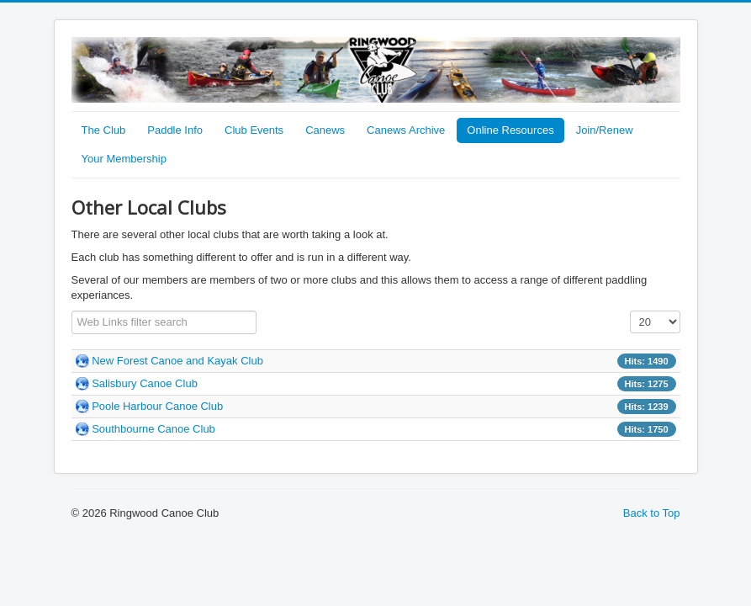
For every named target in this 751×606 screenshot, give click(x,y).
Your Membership (124, 158)
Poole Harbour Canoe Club (157, 406)
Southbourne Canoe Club (153, 429)
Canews (325, 130)
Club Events (254, 130)
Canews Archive (406, 130)
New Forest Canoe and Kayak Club (177, 360)
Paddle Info (175, 130)
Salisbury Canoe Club (145, 383)
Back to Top (651, 513)
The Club (104, 130)
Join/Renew (604, 130)
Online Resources (510, 130)
